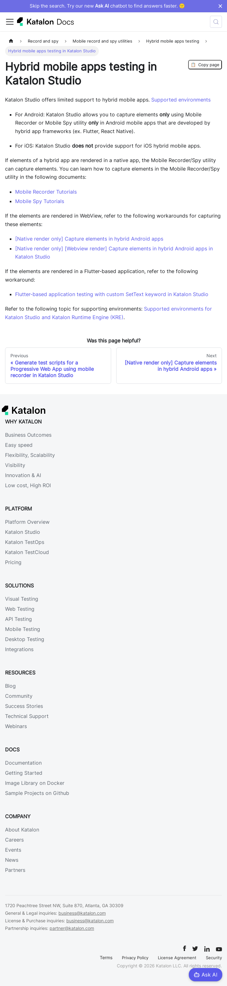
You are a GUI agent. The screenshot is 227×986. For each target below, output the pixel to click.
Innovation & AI (23, 475)
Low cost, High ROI (28, 485)
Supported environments (181, 99)
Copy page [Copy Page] (205, 64)
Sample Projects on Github (37, 793)
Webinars (16, 726)
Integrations (19, 649)
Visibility (15, 465)
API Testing (18, 619)
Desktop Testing (24, 639)
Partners (15, 870)
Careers (14, 840)
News (11, 860)
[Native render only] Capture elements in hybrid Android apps (89, 239)
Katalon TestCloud (27, 552)
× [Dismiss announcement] (220, 6)
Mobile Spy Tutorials (39, 201)
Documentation (23, 763)
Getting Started (23, 773)
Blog (10, 686)
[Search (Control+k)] (216, 22)
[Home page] (11, 41)
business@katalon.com (82, 913)
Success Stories (24, 706)
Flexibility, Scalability (30, 455)
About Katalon (22, 829)
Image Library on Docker (34, 783)
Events (13, 850)
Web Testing (19, 609)
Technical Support (27, 716)
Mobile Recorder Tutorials (46, 192)
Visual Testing (21, 599)
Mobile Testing (22, 629)
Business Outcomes (28, 435)
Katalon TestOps (24, 542)
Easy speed (19, 445)
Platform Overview (27, 522)
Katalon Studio (22, 532)
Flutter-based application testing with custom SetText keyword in (111, 294)
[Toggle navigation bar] (10, 21)
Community (19, 696)
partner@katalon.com (72, 928)
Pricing (13, 562)
